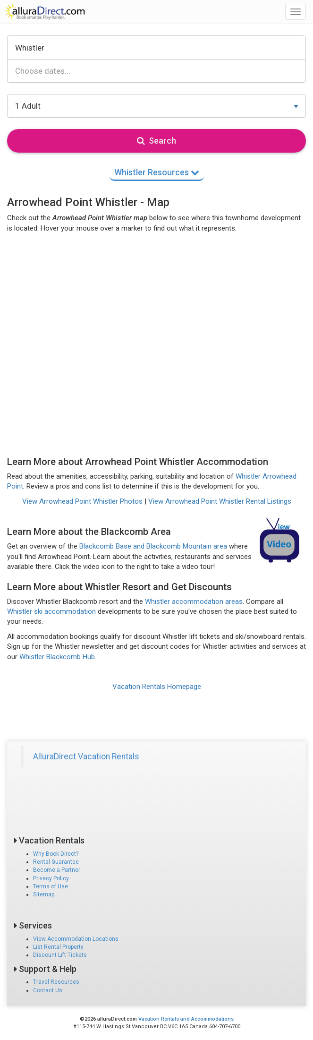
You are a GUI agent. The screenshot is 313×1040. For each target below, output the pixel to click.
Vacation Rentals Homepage (156, 686)
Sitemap (43, 894)
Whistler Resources (156, 172)
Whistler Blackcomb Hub (57, 657)
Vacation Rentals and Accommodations (186, 1019)
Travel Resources (56, 982)
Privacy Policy (51, 878)
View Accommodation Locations (75, 939)
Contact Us (47, 990)
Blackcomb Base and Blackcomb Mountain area (153, 546)
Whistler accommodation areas (194, 601)
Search (156, 141)
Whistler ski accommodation (51, 611)
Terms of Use (50, 886)
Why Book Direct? (55, 854)
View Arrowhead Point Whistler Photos (82, 501)
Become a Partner (56, 870)
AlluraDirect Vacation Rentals (86, 756)
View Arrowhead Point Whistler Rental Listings (219, 501)
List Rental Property (58, 947)
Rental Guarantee (56, 862)
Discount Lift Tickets (60, 955)
